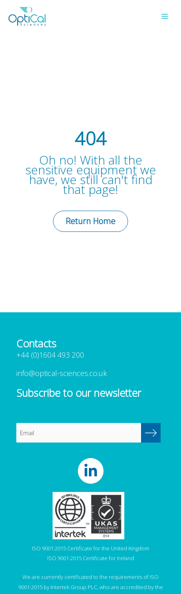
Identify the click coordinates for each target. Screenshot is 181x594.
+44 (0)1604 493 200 (50, 355)
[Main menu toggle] (165, 16)
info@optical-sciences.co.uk (61, 373)
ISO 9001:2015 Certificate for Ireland (90, 558)
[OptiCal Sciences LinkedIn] (91, 471)
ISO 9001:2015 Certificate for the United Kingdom (90, 548)
